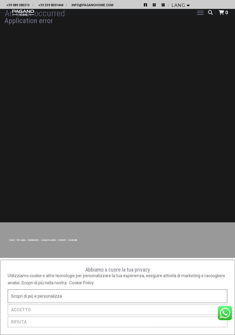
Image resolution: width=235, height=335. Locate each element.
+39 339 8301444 (50, 5)
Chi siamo (21, 240)
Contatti (62, 240)
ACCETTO (21, 309)
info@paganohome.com (92, 5)
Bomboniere (34, 240)
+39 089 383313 (18, 5)
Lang (178, 5)
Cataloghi (72, 240)
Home (12, 240)
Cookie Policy (81, 282)
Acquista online (49, 240)
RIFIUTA (19, 322)
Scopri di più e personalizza (36, 296)
